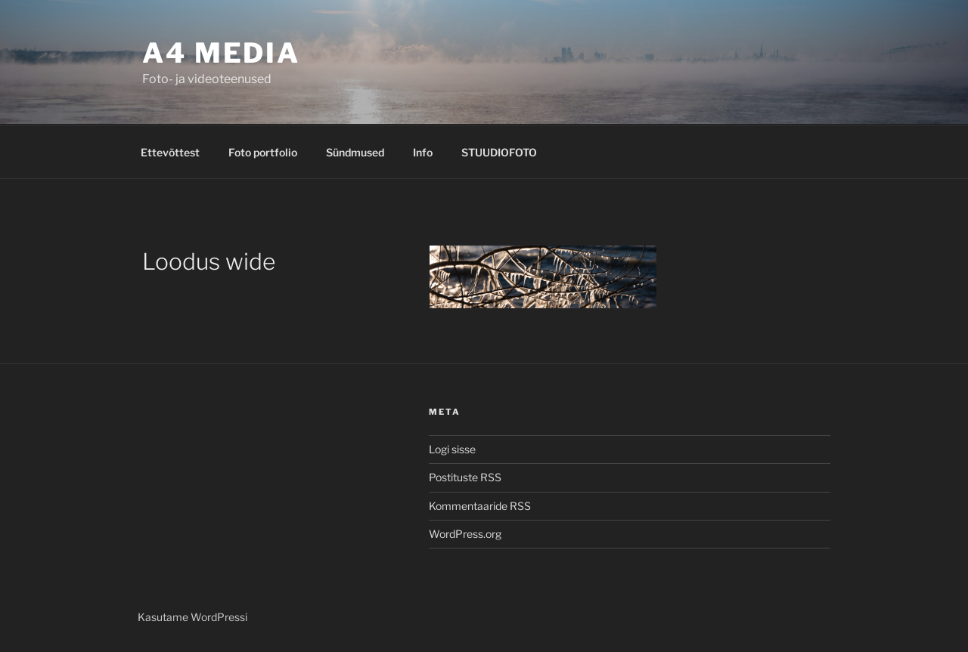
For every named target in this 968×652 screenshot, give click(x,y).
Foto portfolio (262, 152)
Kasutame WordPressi (192, 616)
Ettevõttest (170, 152)
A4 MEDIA (221, 53)
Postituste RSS (465, 477)
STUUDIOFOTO (499, 152)
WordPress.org (465, 533)
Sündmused (355, 152)
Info (423, 152)
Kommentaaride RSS (480, 505)
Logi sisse (452, 449)
